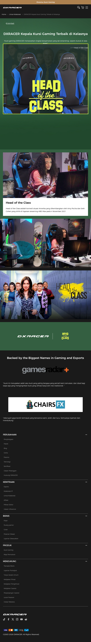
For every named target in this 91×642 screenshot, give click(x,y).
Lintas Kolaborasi (15, 14)
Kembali (10, 23)
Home (4, 14)
